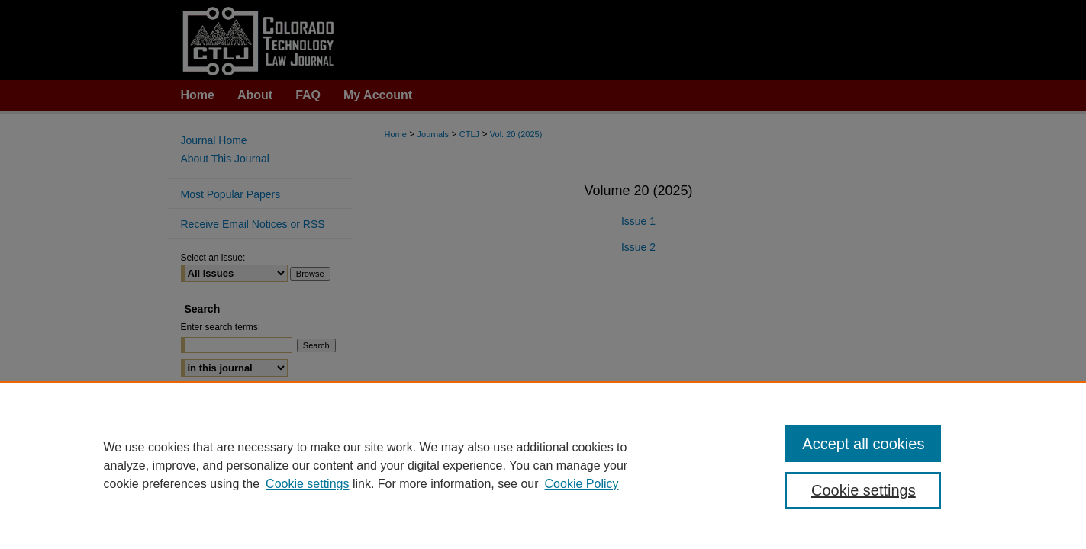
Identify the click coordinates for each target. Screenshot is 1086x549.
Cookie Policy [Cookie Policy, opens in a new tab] (582, 483)
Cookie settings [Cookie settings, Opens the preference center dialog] (863, 490)
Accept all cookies (863, 443)
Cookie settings (307, 483)
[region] (543, 465)
